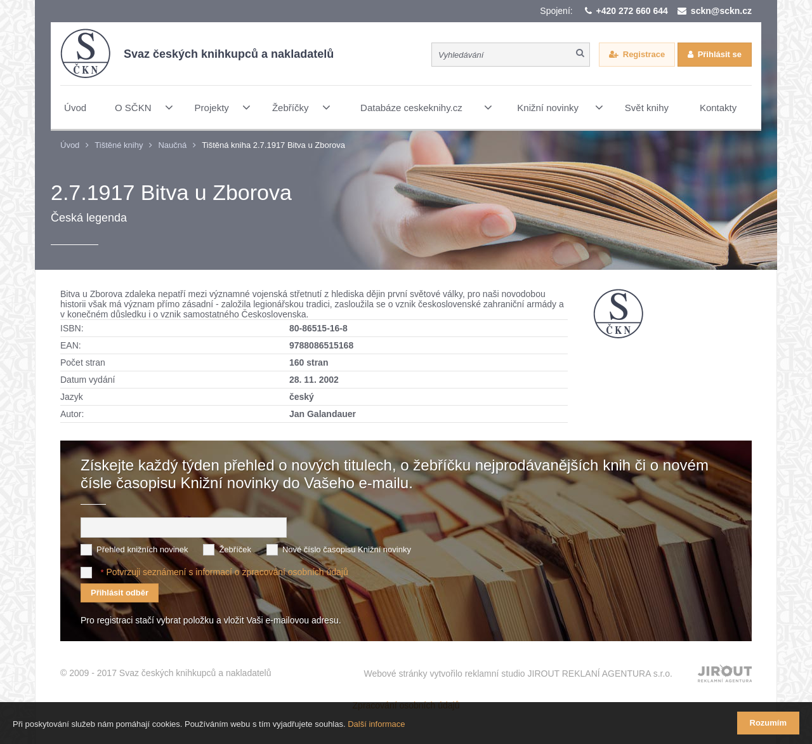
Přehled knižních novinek (142, 549)
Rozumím (768, 722)
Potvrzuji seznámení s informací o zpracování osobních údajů (227, 572)
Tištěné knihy (119, 145)
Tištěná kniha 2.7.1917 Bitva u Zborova (273, 145)
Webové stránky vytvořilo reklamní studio (517, 673)
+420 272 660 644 (632, 11)
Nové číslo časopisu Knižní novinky (346, 549)
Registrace (644, 54)
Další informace (376, 724)
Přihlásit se (720, 54)
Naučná (172, 145)
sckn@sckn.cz (721, 11)
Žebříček (235, 549)
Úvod (69, 145)
